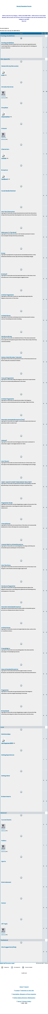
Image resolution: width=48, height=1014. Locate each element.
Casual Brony (5, 523)
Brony (3, 253)
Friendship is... (6, 648)
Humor (3, 903)
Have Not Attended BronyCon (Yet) (13, 419)
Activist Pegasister (7, 399)
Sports (3, 861)
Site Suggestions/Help (8, 947)
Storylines (4, 107)
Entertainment (6, 882)
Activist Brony (5, 315)
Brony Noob (5, 711)
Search (26, 987)
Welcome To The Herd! (8, 232)
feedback (4, 179)
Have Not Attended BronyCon (11, 607)
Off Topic (4, 924)
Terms (19, 1001)
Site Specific (5, 59)
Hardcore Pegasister (8, 586)
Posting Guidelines (8, 36)
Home (21, 987)
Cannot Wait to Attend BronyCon (12, 544)
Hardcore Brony (6, 336)
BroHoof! (4, 274)
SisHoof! (4, 440)
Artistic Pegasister (7, 295)
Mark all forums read (7, 963)
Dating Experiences (7, 755)
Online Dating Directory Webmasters (24, 997)
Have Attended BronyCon (9, 669)
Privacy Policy (27, 1001)
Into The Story (6, 565)
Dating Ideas (5, 776)
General (4, 813)
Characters (5, 149)
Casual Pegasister (7, 378)
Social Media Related (8, 191)
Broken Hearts (6, 796)
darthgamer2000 (7, 743)
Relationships (5, 734)
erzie (3, 75)
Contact (17, 990)
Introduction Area (7, 87)
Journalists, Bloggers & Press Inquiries (24, 994)
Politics (3, 840)
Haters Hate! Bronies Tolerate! (11, 357)
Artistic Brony (5, 627)
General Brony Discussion (9, 66)
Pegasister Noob (6, 503)
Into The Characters (8, 211)
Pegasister (5, 690)
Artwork (4, 128)
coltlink (3, 158)
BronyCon (4, 170)
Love (2, 727)
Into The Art (5, 461)
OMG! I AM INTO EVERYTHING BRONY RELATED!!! (16, 482)
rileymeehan (5, 117)
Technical (4, 940)
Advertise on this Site (27, 990)
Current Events (6, 820)
